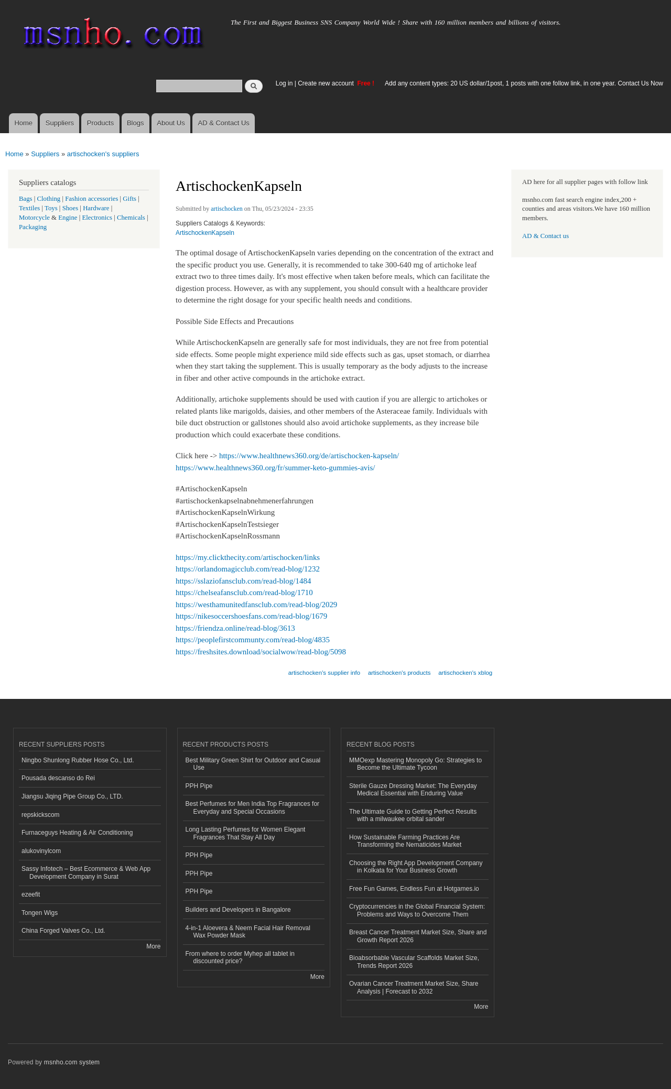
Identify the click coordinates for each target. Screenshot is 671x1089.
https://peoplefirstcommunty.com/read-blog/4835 (253, 639)
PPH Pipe (199, 786)
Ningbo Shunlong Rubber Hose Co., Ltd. (77, 760)
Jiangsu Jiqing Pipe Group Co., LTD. (72, 796)
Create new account (326, 83)
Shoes (70, 208)
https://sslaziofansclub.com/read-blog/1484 (243, 581)
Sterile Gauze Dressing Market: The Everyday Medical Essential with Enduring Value (413, 789)
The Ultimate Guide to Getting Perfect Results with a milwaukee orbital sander (413, 815)
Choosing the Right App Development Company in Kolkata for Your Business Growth (416, 866)
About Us (171, 123)
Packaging (33, 227)
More (153, 946)
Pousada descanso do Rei (58, 778)
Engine (67, 217)
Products (100, 123)
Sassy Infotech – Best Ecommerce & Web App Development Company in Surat (85, 872)
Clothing (49, 198)
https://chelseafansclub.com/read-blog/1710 (244, 592)
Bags (26, 198)
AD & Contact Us (224, 123)
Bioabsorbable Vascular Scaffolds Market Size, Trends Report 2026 (414, 961)
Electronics (97, 217)
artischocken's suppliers (103, 154)
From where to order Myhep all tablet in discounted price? (240, 957)
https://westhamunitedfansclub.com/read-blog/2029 (256, 604)
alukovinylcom (41, 851)
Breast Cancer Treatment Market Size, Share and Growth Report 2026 (417, 936)
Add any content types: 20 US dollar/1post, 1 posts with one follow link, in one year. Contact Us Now (524, 83)
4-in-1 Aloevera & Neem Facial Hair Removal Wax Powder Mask (248, 931)
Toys (51, 208)
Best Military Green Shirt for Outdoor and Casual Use (253, 764)
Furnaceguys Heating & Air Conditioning (77, 832)
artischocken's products (399, 673)
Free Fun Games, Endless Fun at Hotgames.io (414, 888)
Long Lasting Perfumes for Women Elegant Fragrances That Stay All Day (246, 833)
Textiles (29, 208)
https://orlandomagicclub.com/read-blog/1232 (248, 569)
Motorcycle (34, 217)
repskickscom (40, 814)
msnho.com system (72, 1062)
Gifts (129, 198)
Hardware (96, 208)
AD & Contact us (545, 236)
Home (23, 123)
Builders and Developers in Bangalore (238, 909)
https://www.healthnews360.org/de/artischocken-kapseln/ (309, 455)
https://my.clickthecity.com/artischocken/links (248, 557)
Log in (284, 83)
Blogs (135, 123)
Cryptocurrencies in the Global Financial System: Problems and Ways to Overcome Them (417, 910)
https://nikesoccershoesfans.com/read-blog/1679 (251, 616)
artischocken (227, 208)
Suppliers (60, 123)
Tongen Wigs (39, 913)
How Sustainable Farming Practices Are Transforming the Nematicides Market (405, 841)
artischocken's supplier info (324, 673)
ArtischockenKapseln (205, 232)
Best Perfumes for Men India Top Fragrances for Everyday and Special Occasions (253, 807)
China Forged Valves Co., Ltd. (63, 930)
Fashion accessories (91, 198)
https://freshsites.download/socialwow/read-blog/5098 (261, 652)
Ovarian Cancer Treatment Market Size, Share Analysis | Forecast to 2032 (413, 987)
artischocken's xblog (465, 673)
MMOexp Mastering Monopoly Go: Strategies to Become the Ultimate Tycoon (415, 764)
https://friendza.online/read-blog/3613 (235, 628)
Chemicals (132, 217)
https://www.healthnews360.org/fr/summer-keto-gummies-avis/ (275, 467)
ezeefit (30, 894)
